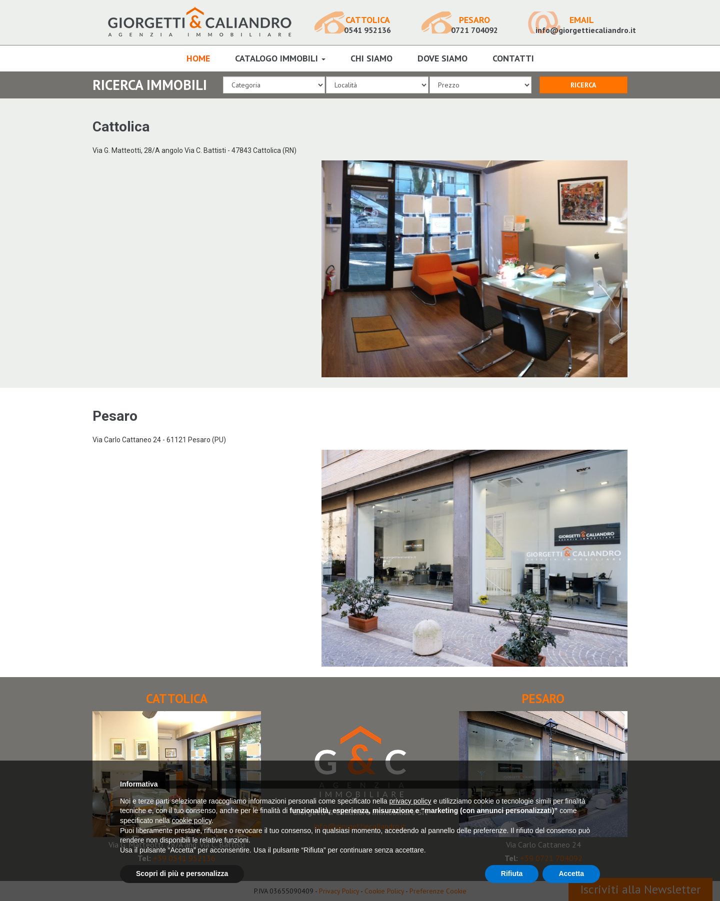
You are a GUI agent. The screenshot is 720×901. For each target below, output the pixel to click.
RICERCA (583, 84)
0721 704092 (474, 25)
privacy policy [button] (411, 801)
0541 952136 (368, 25)
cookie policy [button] (192, 821)
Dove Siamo (443, 58)
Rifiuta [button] (512, 874)
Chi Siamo (371, 58)
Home (198, 58)
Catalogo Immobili (280, 58)
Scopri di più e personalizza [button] (182, 874)
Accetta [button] (571, 874)
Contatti (513, 58)
